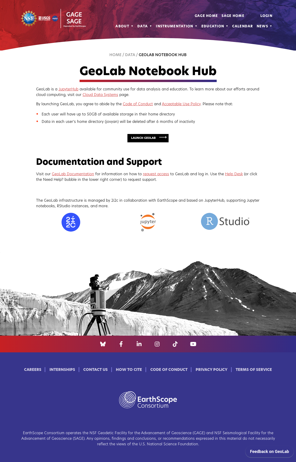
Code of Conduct (138, 104)
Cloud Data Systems (100, 95)
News (262, 26)
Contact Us (95, 370)
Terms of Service (254, 370)
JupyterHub (68, 89)
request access (156, 174)
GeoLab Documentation (73, 174)
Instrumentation (174, 26)
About (122, 26)
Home (115, 55)
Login (266, 16)
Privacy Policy (212, 370)
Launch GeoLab (143, 138)
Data (142, 26)
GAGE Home (206, 16)
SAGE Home (233, 16)
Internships (62, 370)
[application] (269, 452)
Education (212, 26)
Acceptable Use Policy (181, 104)
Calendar (242, 26)
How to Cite (129, 370)
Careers (32, 370)
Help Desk (234, 174)
